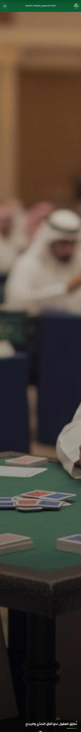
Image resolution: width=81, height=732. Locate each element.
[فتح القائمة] (5, 6)
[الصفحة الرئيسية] (76, 6)
